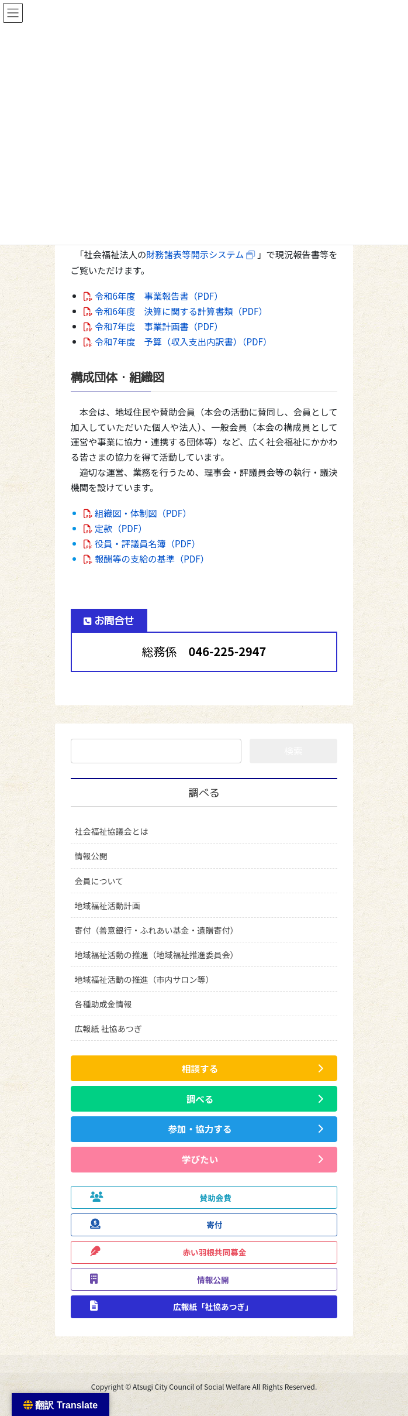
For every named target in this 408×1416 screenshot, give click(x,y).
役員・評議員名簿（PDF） (147, 543)
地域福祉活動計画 (107, 905)
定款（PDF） (121, 528)
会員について (99, 881)
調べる (204, 793)
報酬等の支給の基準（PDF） (152, 558)
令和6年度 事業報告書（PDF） (159, 295)
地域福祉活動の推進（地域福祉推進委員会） (156, 955)
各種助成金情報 (103, 1004)
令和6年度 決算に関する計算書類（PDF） (181, 310)
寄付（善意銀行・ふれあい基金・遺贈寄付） (156, 930)
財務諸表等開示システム (195, 254)
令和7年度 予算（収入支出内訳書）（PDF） (183, 341)
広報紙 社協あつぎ (108, 1028)
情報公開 (91, 856)
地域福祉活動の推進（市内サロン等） (144, 979)
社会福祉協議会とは (111, 831)
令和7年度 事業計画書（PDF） (159, 326)
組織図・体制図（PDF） (143, 512)
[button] (204, 1068)
